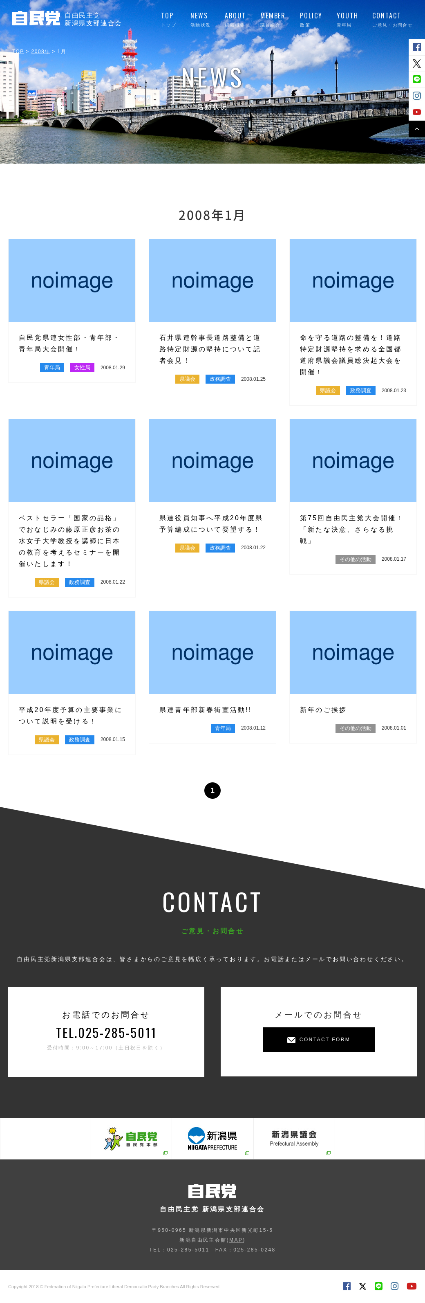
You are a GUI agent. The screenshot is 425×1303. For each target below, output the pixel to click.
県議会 (187, 379)
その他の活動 (355, 559)
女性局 (82, 367)
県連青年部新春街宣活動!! (205, 709)
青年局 (52, 367)
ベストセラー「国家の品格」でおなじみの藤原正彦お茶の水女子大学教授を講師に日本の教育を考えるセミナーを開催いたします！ (70, 540)
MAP (236, 1240)
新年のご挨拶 (323, 709)
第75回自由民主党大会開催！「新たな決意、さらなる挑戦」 (352, 529)
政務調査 (220, 379)
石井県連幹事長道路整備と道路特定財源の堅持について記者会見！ (210, 349)
